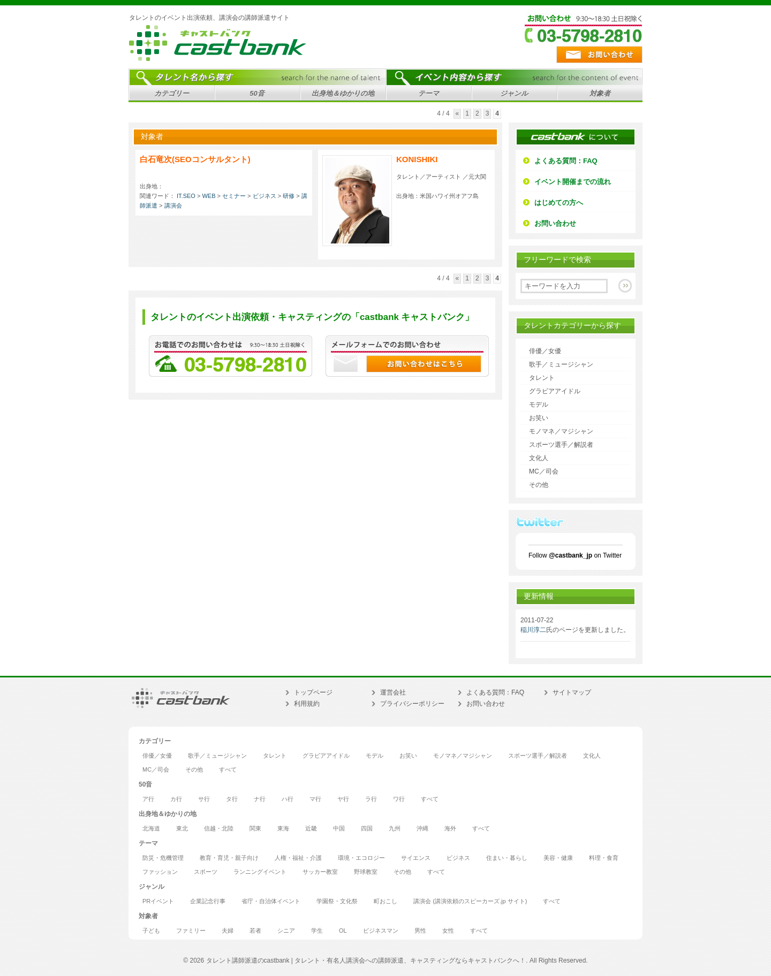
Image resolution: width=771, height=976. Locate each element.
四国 (367, 829)
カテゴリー (169, 95)
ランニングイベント (259, 872)
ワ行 (399, 799)
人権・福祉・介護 (298, 858)
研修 (288, 196)
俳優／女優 (545, 351)
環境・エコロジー (361, 858)
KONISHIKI (417, 159)
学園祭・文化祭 (337, 901)
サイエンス (415, 858)
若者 (255, 931)
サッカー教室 (320, 872)
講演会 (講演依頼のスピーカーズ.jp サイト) (470, 901)
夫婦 (227, 931)
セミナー (234, 196)
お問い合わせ (555, 223)
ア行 (148, 799)
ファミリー (191, 931)
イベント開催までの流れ (572, 182)
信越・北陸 (218, 829)
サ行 (204, 799)
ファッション (160, 872)
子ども (151, 931)
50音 (255, 95)
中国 (339, 829)
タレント (542, 378)
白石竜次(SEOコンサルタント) (195, 159)
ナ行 (260, 799)
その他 (538, 485)
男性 (420, 931)
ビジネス (264, 196)
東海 (283, 829)
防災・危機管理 (163, 858)
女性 (448, 931)
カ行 (176, 799)
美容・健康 (558, 858)
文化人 (538, 458)
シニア (286, 931)
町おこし (385, 901)
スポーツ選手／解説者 (561, 444)
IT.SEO (186, 196)
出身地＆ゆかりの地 (341, 95)
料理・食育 (603, 858)
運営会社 (393, 692)
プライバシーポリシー (412, 703)
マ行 (315, 799)
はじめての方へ (558, 203)
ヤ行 (343, 799)
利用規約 (307, 703)
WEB (208, 196)
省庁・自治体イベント (270, 901)
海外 (450, 829)
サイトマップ (572, 692)
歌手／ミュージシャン (561, 364)
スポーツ (205, 872)
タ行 (232, 799)
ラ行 (371, 799)
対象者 (598, 95)
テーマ (427, 95)
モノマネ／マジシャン (561, 431)
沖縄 (422, 829)
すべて (228, 770)
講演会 (173, 205)
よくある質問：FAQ (566, 161)
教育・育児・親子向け (229, 858)
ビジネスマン (380, 931)
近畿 (311, 829)
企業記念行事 (207, 901)
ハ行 (287, 799)
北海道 (151, 829)
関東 (255, 829)
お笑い (538, 418)
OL (343, 931)
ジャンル (512, 95)
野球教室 (365, 872)
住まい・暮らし (506, 858)
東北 (182, 829)
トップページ (313, 692)
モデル (538, 404)
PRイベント (158, 901)
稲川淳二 (533, 630)
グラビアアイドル (554, 391)
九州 (394, 829)
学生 (317, 931)
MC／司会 (543, 471)
